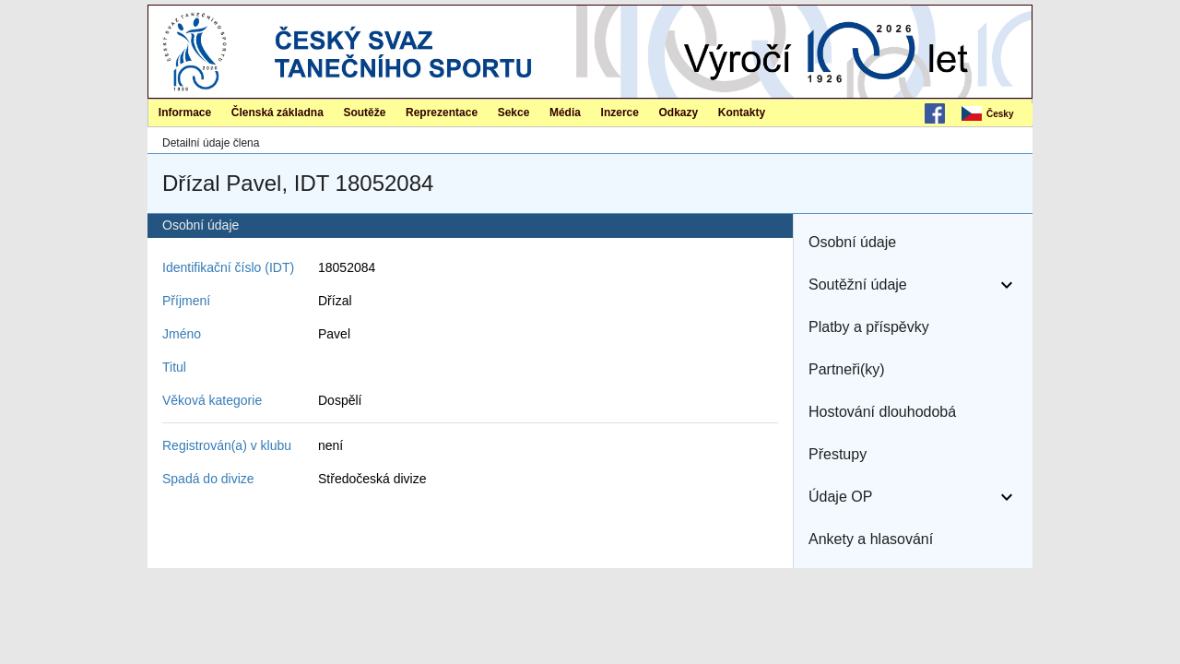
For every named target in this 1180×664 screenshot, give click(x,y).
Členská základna (277, 112)
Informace (185, 112)
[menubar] (995, 114)
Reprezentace (442, 112)
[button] (913, 242)
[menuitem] (995, 114)
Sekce (514, 112)
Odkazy (679, 112)
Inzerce (620, 112)
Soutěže (364, 112)
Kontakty (741, 112)
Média (565, 112)
